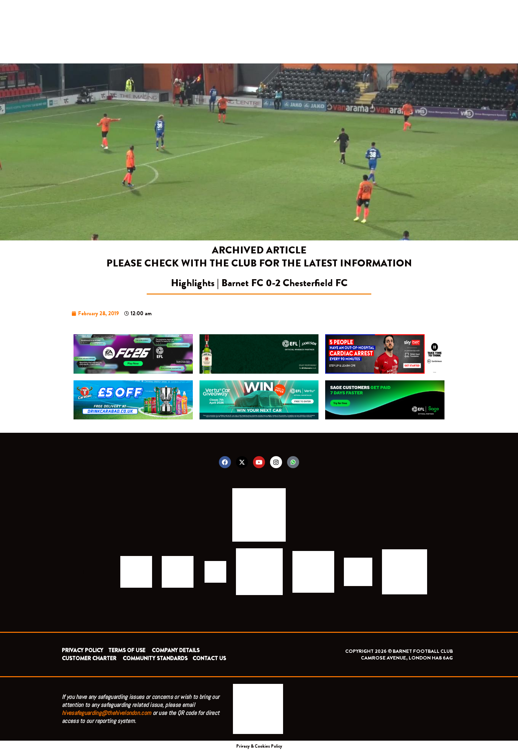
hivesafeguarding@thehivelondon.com (106, 713)
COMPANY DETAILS (176, 650)
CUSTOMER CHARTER (89, 658)
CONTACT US (209, 658)
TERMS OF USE (127, 650)
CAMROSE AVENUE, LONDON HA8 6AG (407, 658)
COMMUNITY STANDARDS (155, 658)
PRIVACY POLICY (82, 650)
